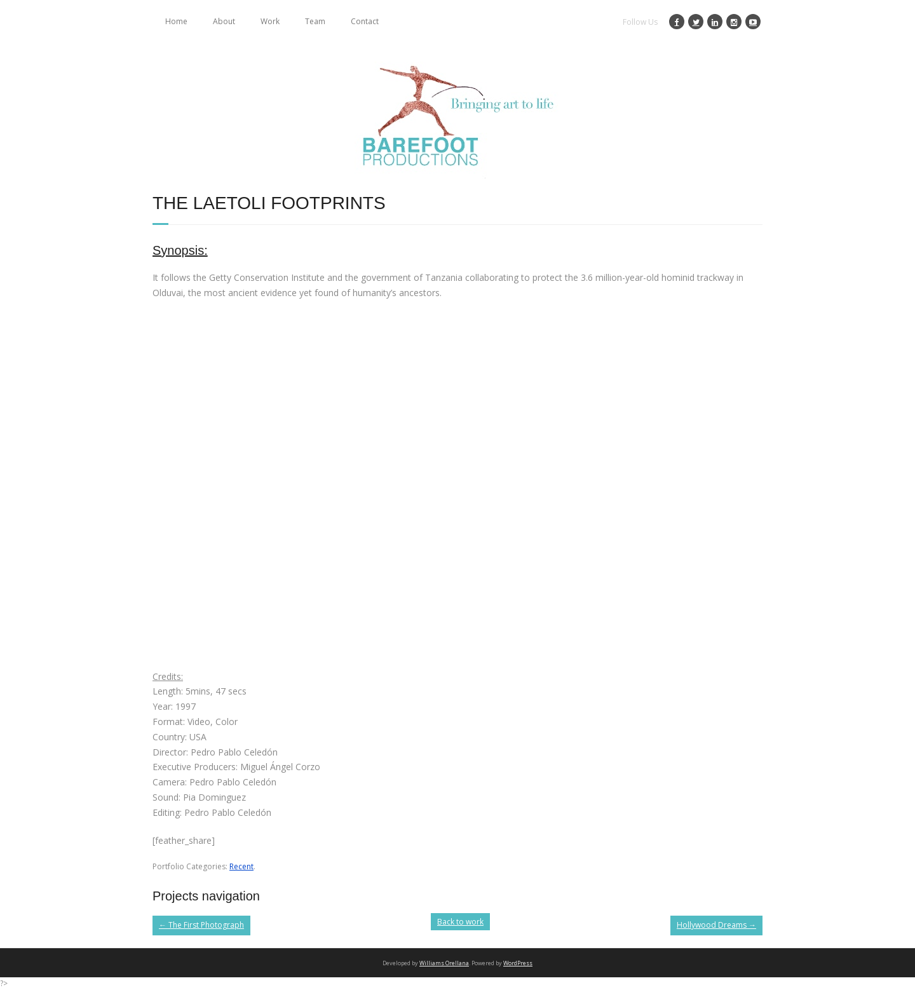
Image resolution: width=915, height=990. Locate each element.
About (224, 21)
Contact (365, 21)
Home (176, 21)
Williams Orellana (444, 963)
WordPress (517, 963)
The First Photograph (201, 924)
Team (315, 21)
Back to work (460, 921)
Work (270, 21)
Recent (241, 866)
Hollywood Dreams (716, 924)
